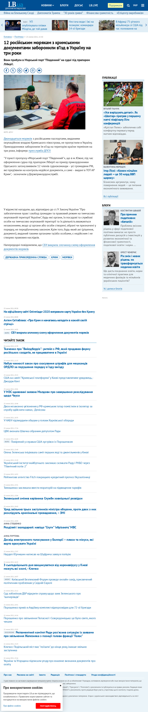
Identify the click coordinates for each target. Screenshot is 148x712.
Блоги (64, 5)
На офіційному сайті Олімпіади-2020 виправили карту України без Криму (49, 312)
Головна (8, 36)
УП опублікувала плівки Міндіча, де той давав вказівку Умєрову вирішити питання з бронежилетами (34, 30)
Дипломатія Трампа (48, 13)
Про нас (8, 674)
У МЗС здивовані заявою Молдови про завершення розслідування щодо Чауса (48, 393)
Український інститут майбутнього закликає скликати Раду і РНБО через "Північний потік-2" (47, 464)
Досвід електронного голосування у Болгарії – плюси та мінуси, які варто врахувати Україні (48, 541)
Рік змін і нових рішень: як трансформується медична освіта (132, 261)
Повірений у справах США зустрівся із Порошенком (38, 442)
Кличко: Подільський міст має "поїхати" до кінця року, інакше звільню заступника (45, 648)
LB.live (93, 5)
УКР (135, 5)
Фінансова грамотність (99, 13)
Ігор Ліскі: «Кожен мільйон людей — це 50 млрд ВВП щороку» (120, 174)
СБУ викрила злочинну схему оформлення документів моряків (46, 333)
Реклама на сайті (25, 674)
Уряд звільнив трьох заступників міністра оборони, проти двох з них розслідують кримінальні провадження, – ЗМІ (50, 511)
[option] (27, 25)
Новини (47, 5)
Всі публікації (111, 196)
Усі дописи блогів (113, 288)
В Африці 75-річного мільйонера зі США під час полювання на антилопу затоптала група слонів (129, 28)
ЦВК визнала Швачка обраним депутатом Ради (32, 431)
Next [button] (146, 25)
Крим (54, 257)
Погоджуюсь (48, 706)
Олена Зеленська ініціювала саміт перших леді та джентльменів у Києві (46, 452)
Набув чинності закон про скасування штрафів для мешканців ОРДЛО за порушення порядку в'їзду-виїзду (45, 365)
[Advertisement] (50, 192)
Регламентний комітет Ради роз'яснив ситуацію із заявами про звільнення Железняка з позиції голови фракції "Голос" (49, 634)
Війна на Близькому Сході (19, 13)
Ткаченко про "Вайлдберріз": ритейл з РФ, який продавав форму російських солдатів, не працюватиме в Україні (47, 350)
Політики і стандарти (75, 674)
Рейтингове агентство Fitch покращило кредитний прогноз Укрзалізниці (47, 477)
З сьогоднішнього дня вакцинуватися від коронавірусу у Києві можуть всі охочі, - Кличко (46, 567)
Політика (18, 36)
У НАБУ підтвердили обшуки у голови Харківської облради (39, 420)
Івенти (42, 674)
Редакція (55, 674)
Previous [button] (2, 25)
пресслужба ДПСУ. (40, 150)
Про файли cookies (12, 705)
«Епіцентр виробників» (130, 13)
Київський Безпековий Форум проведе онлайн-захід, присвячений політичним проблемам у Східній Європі (48, 581)
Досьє (79, 5)
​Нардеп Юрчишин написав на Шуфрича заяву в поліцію (37, 554)
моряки (67, 257)
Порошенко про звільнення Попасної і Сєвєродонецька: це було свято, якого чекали (50, 619)
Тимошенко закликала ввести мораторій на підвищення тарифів (42, 488)
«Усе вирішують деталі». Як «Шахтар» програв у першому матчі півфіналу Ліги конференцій (122, 117)
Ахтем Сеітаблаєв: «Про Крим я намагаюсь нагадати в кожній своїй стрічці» (45, 322)
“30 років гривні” (73, 13)
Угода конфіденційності (103, 674)
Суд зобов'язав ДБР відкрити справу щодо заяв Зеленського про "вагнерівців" (42, 595)
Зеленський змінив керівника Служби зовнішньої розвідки (43, 498)
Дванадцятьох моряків (18, 138)
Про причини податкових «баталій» (129, 217)
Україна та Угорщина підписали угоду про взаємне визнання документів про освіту (50, 662)
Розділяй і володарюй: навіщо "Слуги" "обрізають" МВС (40, 527)
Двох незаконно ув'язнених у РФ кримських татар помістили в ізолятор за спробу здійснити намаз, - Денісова (48, 408)
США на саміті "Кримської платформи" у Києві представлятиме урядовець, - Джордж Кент (48, 379)
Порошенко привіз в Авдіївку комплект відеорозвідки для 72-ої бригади (47, 607)
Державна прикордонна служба (26, 257)
